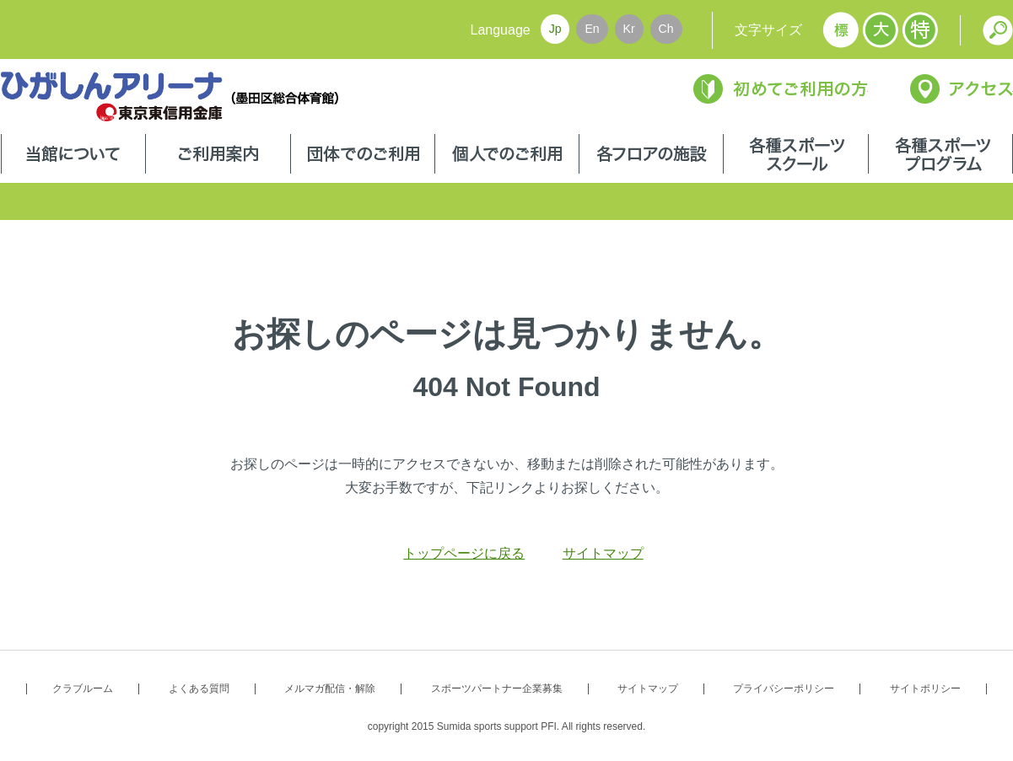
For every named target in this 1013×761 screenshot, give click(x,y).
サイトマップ (603, 553)
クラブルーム (82, 688)
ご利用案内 (218, 155)
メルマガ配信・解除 (329, 688)
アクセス (961, 89)
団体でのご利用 (362, 155)
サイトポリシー (925, 688)
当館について (73, 155)
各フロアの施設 (651, 155)
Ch (666, 28)
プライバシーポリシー (783, 688)
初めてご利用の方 (780, 89)
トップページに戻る (464, 553)
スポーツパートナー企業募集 (497, 688)
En (592, 28)
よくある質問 (199, 688)
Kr (629, 28)
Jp (555, 28)
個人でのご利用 (506, 155)
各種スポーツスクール (796, 155)
